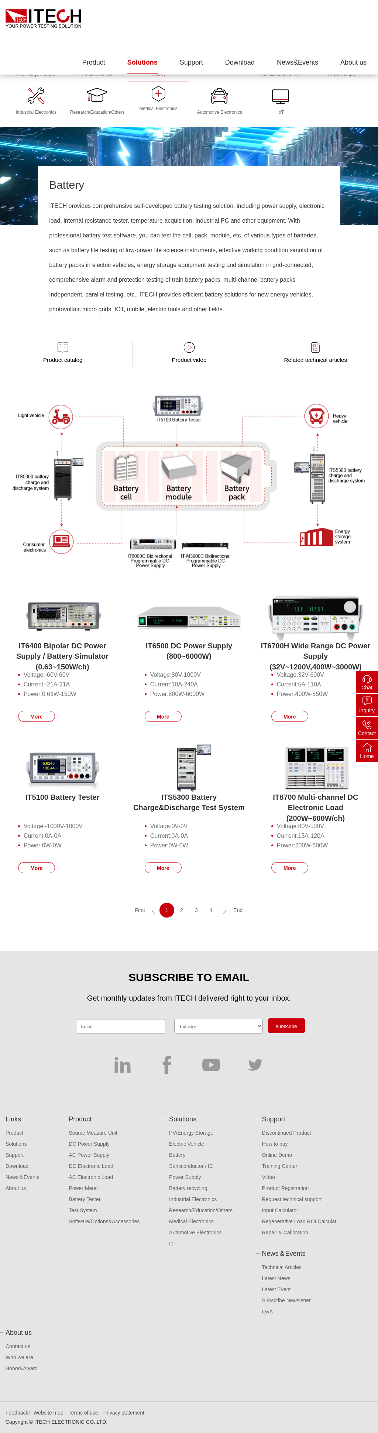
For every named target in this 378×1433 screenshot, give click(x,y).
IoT (172, 1244)
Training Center (280, 1166)
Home (367, 756)
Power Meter (83, 1188)
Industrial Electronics (193, 1199)
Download (240, 62)
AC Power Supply (89, 1155)
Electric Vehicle (186, 1144)
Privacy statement (123, 1413)
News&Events (297, 62)
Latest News (276, 1278)
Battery (177, 1155)
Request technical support (292, 1199)
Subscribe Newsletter (286, 1300)
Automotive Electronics (195, 1232)
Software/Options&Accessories (104, 1221)
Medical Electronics (191, 1221)
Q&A (267, 1311)
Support (191, 62)
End (238, 910)
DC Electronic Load (91, 1166)
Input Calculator (280, 1210)
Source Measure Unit (93, 1133)
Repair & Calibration (285, 1232)
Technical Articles (282, 1267)
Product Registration (285, 1188)
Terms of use (83, 1413)
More (36, 717)
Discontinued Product (286, 1133)
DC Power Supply (89, 1144)
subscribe (286, 1026)
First (140, 910)
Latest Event (276, 1289)
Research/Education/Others (201, 1210)
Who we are (19, 1357)
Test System (83, 1210)
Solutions (142, 62)
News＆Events (22, 1177)
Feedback (17, 1413)
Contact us (18, 1346)
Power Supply (185, 1177)
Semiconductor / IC (191, 1166)
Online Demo (277, 1155)
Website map (48, 1413)
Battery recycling (188, 1188)
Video (268, 1177)
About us (353, 62)
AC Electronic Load (91, 1177)
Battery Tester (84, 1199)
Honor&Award (22, 1368)
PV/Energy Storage (191, 1133)
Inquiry (367, 710)
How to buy (275, 1144)
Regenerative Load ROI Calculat (299, 1221)
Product (93, 62)
